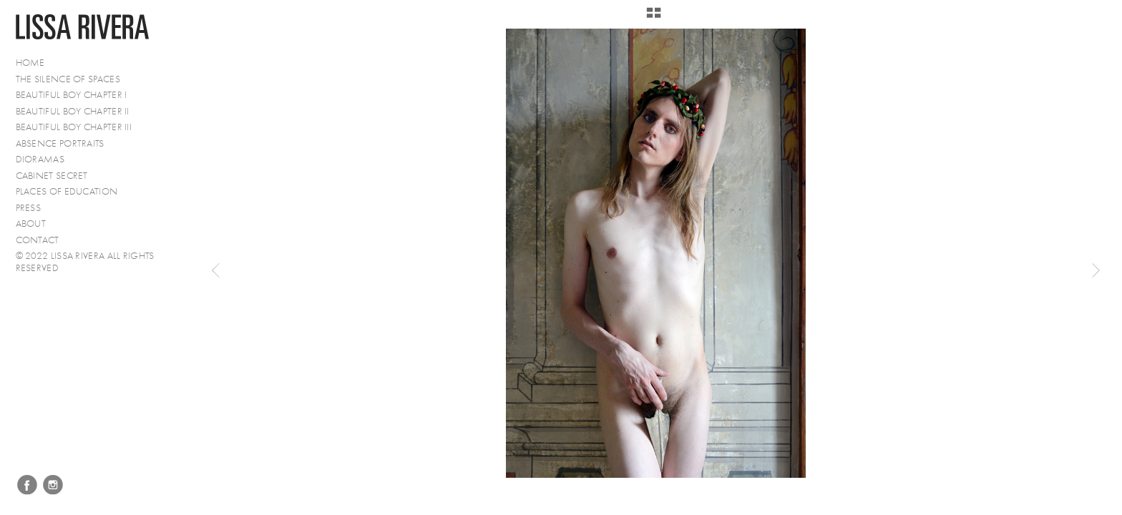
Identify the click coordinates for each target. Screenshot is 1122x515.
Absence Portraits (60, 143)
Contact (37, 240)
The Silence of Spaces (68, 79)
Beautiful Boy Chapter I (71, 94)
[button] (654, 18)
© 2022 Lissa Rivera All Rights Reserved (85, 261)
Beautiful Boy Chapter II (73, 111)
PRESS (29, 207)
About (31, 223)
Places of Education (67, 191)
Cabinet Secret (52, 175)
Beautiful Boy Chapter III (74, 127)
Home (30, 62)
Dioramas (40, 159)
